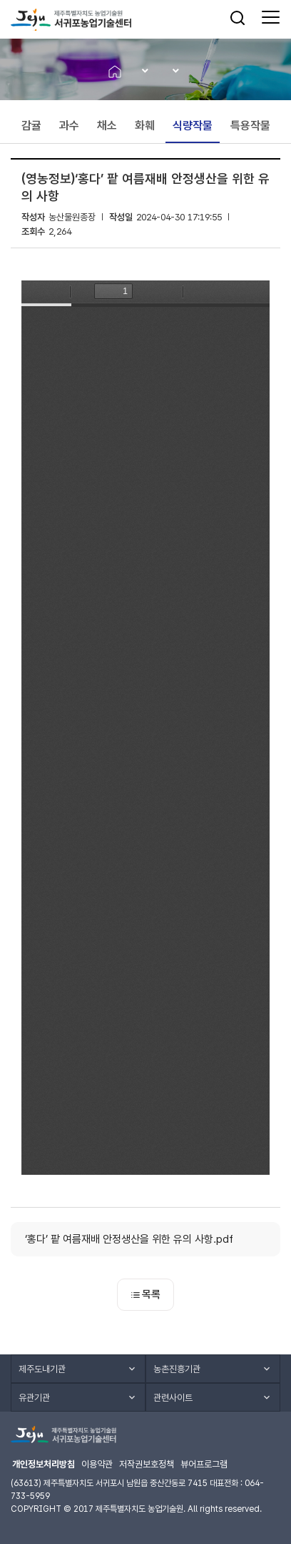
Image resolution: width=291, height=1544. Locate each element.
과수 (69, 125)
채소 (107, 125)
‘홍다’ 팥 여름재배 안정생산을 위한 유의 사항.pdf (129, 1239)
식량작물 (193, 125)
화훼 (145, 125)
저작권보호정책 (146, 1464)
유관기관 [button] (34, 1397)
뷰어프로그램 (204, 1464)
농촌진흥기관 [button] (176, 1369)
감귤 (31, 125)
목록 (145, 1294)
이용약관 (97, 1464)
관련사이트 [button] (173, 1397)
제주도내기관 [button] (42, 1369)
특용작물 (250, 125)
